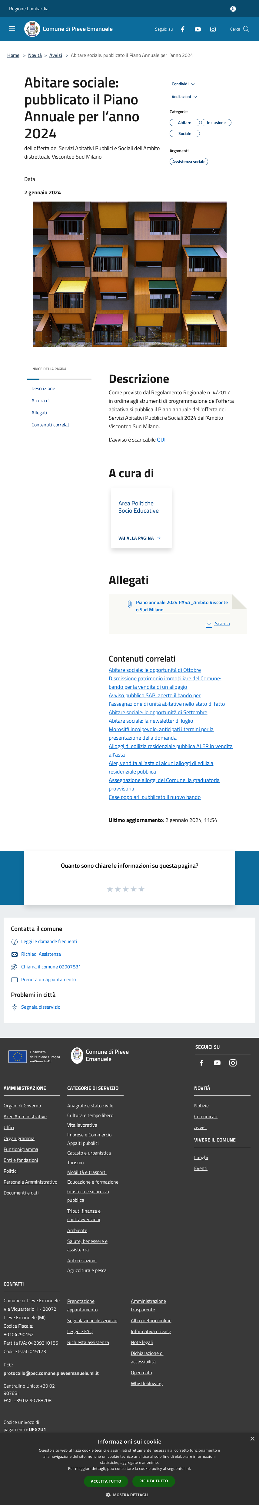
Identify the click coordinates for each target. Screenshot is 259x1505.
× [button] (252, 1439)
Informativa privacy (151, 1331)
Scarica (217, 623)
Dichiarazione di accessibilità (147, 1357)
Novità (35, 55)
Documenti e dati (21, 1192)
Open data (141, 1372)
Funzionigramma (21, 1149)
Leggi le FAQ (80, 1331)
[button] (130, 1495)
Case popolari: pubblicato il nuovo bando (155, 797)
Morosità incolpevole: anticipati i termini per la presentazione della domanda (161, 733)
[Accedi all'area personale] (233, 9)
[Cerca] (246, 29)
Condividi (184, 84)
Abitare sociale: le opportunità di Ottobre (155, 670)
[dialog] (129, 1469)
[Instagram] (210, 29)
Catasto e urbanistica (89, 1152)
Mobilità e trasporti (87, 1172)
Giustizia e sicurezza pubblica (88, 1196)
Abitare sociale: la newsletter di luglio (151, 721)
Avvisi (55, 55)
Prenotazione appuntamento (82, 1305)
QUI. (162, 439)
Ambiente (77, 1230)
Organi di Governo (22, 1105)
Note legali (142, 1342)
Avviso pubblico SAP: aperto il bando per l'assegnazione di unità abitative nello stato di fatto (167, 699)
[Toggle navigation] (12, 28)
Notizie (201, 1105)
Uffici (9, 1127)
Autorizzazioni (82, 1260)
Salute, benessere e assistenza (87, 1245)
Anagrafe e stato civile (90, 1105)
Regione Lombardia (28, 8)
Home (13, 55)
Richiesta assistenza (88, 1342)
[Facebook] (180, 29)
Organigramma (19, 1138)
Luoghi (201, 1157)
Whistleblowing (147, 1383)
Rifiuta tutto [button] (153, 1481)
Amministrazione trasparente (148, 1305)
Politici (11, 1171)
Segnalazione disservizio (92, 1320)
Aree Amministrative (25, 1116)
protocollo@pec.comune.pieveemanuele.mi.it (51, 1373)
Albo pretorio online (151, 1320)
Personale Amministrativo (30, 1181)
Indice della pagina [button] (49, 369)
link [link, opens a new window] (187, 1468)
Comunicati (205, 1116)
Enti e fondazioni (21, 1160)
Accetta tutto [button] (106, 1481)
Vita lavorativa (82, 1125)
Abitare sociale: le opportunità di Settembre (158, 712)
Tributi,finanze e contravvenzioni (84, 1215)
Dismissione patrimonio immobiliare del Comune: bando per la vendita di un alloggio (165, 682)
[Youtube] (195, 29)
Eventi (201, 1168)
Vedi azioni (185, 96)
